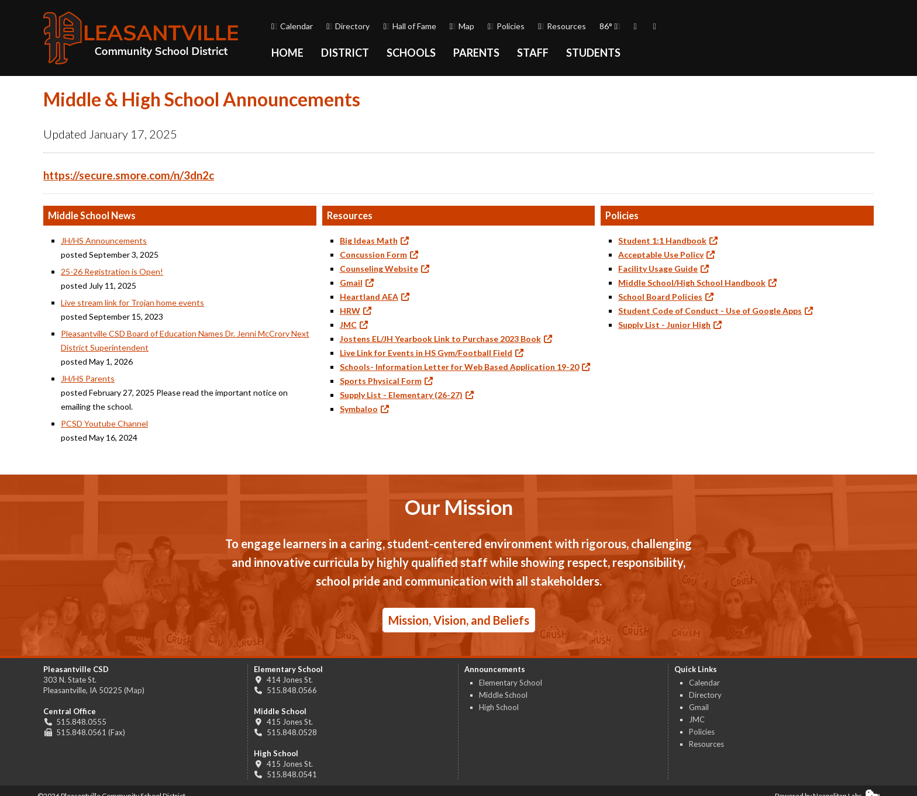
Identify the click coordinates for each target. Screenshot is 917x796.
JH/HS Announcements (104, 240)
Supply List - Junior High (664, 325)
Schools (411, 52)
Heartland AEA (369, 297)
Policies (506, 26)
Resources (562, 26)
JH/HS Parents (88, 378)
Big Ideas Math (369, 240)
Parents (476, 52)
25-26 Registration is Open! (112, 271)
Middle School (503, 695)
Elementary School (510, 682)
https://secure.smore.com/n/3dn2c (128, 175)
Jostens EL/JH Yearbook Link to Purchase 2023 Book (440, 339)
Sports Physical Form (381, 381)
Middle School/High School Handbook (692, 283)
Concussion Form (373, 254)
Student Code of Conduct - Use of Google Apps (710, 311)
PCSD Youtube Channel (104, 423)
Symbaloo (359, 409)
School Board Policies (660, 297)
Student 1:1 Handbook (662, 240)
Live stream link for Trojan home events (132, 302)
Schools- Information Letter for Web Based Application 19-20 (459, 367)
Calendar (292, 26)
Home (287, 52)
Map (462, 26)
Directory (348, 26)
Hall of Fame (409, 26)
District (345, 52)
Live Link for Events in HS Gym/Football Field (426, 353)
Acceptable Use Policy (661, 254)
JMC (348, 325)
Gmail (351, 283)
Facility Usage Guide (658, 269)
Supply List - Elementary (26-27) (401, 395)
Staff (533, 52)
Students (593, 52)
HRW (350, 311)
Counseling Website (379, 269)
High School (499, 707)
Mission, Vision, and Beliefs (458, 620)
